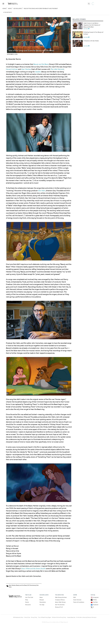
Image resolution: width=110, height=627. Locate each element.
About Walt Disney (60, 602)
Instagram (96, 597)
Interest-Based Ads (71, 617)
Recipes (42, 600)
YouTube (95, 602)
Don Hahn (41, 191)
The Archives (59, 595)
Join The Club (29, 597)
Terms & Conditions (78, 602)
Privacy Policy (34, 617)
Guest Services (77, 600)
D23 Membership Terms (18, 617)
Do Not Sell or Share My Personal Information (86, 617)
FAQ (74, 597)
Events (27, 602)
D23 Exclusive (17, 8)
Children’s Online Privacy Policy (59, 617)
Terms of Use (27, 617)
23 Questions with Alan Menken (91, 41)
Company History (60, 600)
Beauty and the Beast (21, 585)
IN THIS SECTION (7, 12)
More (75, 595)
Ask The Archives (60, 604)
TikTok (95, 600)
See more (86, 28)
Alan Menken (26, 69)
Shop (26, 600)
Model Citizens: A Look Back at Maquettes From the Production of (91, 25)
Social (93, 595)
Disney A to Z (59, 607)
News (9, 8)
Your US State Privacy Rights (44, 617)
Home (4, 8)
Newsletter (43, 602)
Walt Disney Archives (61, 597)
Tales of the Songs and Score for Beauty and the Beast (41, 8)
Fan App (42, 604)
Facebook (95, 604)
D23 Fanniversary (31, 585)
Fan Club (28, 595)
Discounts (28, 604)
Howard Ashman (12, 69)
